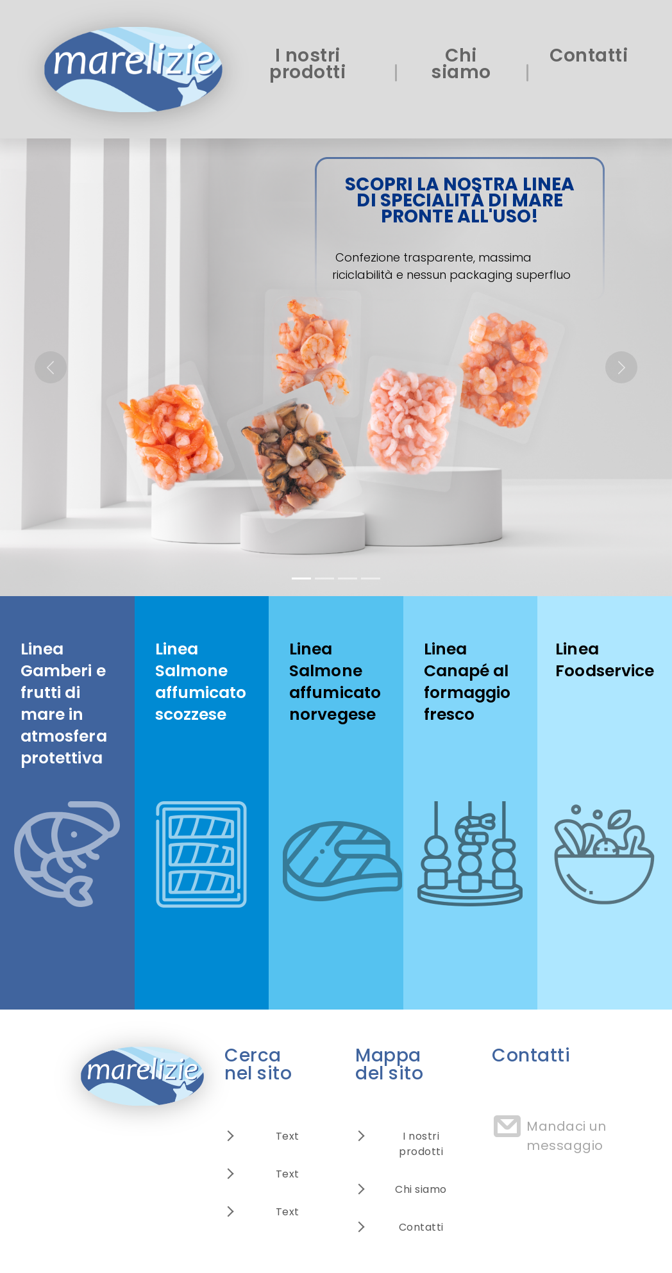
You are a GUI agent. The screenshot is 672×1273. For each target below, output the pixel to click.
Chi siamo (461, 64)
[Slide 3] (347, 578)
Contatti (589, 55)
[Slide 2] (324, 578)
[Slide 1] (301, 578)
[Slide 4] (370, 578)
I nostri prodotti (307, 64)
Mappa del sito (389, 1064)
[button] (50, 367)
